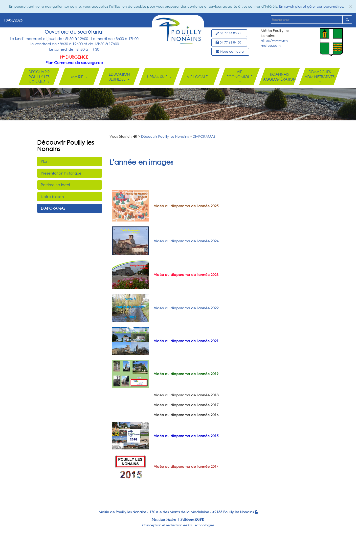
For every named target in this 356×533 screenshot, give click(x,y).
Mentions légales (164, 519)
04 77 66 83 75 (229, 33)
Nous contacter (230, 51)
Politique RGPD (192, 519)
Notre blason (52, 196)
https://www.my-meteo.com (275, 43)
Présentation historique (61, 173)
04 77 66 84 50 (229, 42)
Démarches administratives (319, 76)
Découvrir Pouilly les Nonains (39, 76)
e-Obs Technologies (198, 525)
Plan (44, 161)
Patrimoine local (55, 184)
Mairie (79, 76)
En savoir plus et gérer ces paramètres (311, 6)
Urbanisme (159, 76)
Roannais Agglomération (279, 77)
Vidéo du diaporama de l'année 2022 (186, 308)
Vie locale (199, 76)
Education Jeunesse (119, 77)
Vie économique (239, 76)
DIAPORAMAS (53, 208)
